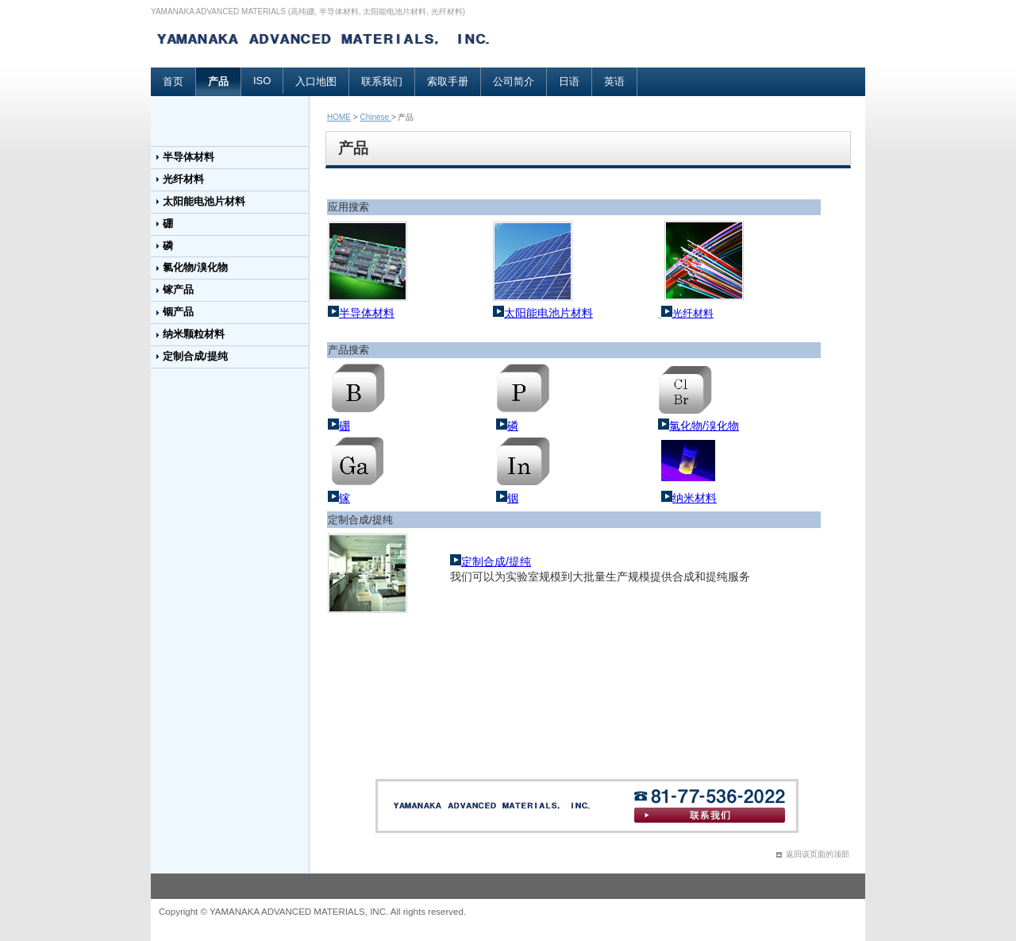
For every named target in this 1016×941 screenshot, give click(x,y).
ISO (262, 81)
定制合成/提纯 (195, 356)
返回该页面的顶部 (817, 854)
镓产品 (178, 289)
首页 (173, 81)
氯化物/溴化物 (195, 267)
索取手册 (447, 81)
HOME (339, 117)
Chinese (375, 117)
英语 (614, 81)
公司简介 (513, 81)
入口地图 (316, 81)
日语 (569, 81)
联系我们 (381, 81)
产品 (218, 81)
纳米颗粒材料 (194, 334)
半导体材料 (188, 157)
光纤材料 (183, 179)
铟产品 (178, 312)
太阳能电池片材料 (204, 201)
